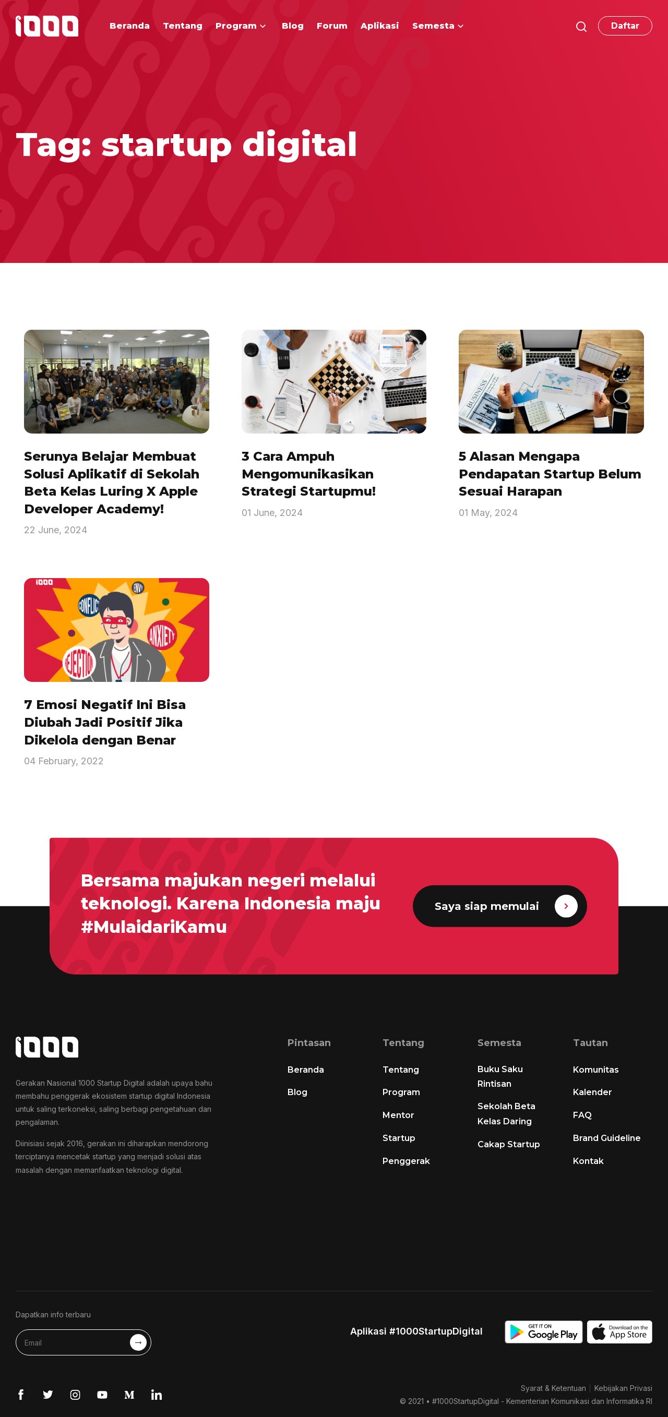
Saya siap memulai (506, 905)
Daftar (625, 26)
